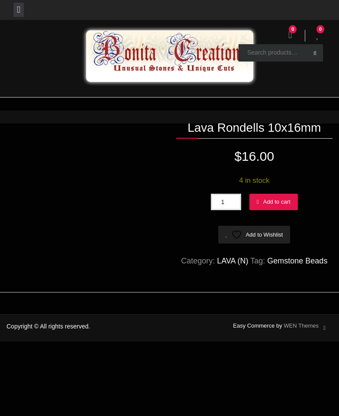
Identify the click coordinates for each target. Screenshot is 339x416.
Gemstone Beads (297, 261)
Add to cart (277, 201)
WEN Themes (301, 325)
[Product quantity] (226, 202)
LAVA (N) (232, 261)
